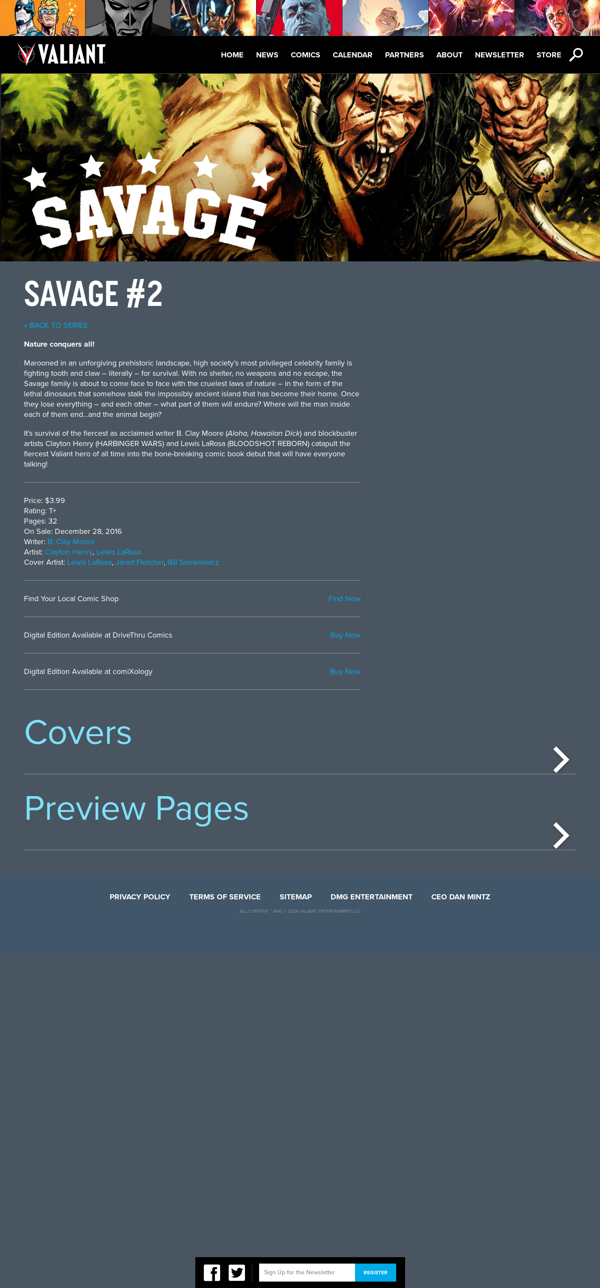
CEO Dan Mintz (460, 1228)
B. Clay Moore (286, 541)
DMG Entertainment (371, 1228)
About (449, 55)
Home (232, 55)
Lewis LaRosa (334, 552)
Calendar (353, 55)
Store (549, 55)
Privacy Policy (140, 1228)
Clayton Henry (284, 552)
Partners (404, 55)
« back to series (271, 325)
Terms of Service (225, 1228)
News (267, 55)
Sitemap (296, 1228)
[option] (80, 840)
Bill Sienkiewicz (409, 562)
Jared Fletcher (355, 562)
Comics (305, 55)
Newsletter (499, 55)
